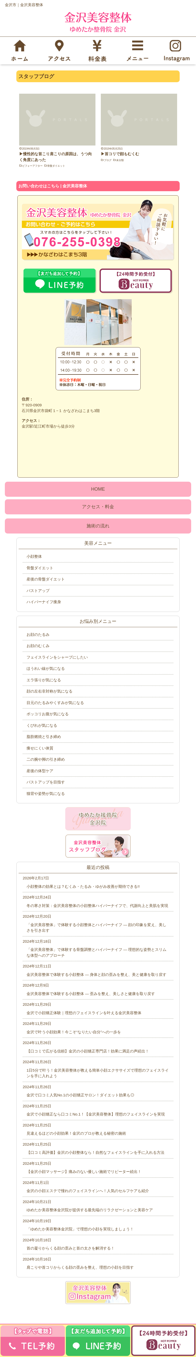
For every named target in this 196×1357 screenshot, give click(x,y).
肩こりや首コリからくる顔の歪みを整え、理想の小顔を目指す (80, 1267)
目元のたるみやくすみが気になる (55, 702)
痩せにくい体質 (40, 748)
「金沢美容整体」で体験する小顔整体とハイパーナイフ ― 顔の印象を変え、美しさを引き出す (96, 928)
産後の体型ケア (40, 771)
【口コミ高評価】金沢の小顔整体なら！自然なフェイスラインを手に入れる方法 (95, 1152)
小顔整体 (34, 556)
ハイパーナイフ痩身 (44, 602)
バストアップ (38, 590)
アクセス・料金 (98, 506)
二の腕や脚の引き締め (46, 759)
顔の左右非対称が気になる (49, 691)
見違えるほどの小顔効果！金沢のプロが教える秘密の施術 (76, 1133)
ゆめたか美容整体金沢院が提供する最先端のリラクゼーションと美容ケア (90, 1210)
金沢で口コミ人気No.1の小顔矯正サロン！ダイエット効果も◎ (80, 1095)
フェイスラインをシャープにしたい (57, 657)
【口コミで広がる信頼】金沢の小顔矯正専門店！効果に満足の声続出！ (88, 1051)
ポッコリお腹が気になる (48, 714)
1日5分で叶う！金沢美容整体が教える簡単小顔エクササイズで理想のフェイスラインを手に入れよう (98, 1073)
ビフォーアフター (32, 165)
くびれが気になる (42, 725)
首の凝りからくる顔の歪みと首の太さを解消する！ (71, 1248)
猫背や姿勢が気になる (46, 793)
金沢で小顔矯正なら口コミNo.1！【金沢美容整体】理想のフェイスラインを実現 (96, 1114)
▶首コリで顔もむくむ (120, 154)
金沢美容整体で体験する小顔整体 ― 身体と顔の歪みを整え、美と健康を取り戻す (96, 974)
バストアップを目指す (46, 782)
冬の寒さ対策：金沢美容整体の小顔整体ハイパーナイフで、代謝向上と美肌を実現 (97, 905)
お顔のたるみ (38, 634)
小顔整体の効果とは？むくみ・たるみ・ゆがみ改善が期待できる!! (83, 886)
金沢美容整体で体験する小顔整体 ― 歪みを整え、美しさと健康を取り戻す (91, 993)
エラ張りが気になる (44, 680)
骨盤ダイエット (56, 165)
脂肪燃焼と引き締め (44, 736)
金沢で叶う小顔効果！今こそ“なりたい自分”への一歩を (74, 1032)
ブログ (108, 160)
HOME (98, 489)
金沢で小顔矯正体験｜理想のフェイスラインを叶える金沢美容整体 (84, 1013)
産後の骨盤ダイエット (46, 579)
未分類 (120, 160)
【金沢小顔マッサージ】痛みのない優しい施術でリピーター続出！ (84, 1171)
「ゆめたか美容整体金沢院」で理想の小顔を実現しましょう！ (80, 1229)
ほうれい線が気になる (46, 668)
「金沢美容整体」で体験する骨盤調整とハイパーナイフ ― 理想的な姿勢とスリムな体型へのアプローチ (96, 952)
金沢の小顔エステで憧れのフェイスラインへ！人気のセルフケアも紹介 (88, 1191)
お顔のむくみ (38, 646)
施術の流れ (98, 525)
